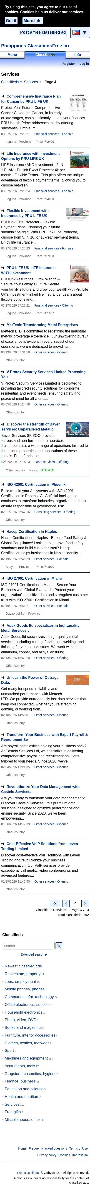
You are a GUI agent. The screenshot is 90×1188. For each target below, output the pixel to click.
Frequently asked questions (48, 1148)
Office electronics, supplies (27, 1004)
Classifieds (10, 82)
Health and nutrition (21, 1097)
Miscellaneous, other (22, 1120)
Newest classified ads (23, 966)
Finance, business (20, 1081)
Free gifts (13, 1112)
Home (22, 1148)
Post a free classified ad (43, 32)
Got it (11, 20)
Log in (84, 63)
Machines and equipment (26, 1058)
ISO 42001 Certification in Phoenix (36, 484)
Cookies (64, 1155)
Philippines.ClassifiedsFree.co (35, 45)
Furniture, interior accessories (30, 1035)
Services (31, 82)
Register (68, 63)
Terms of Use (78, 1148)
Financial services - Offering (53, 305)
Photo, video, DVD (20, 1020)
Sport (9, 1050)
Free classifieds (28, 1173)
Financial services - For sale (53, 134)
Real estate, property (22, 974)
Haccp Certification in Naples (32, 532)
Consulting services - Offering (54, 512)
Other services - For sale (51, 559)
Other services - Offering (51, 352)
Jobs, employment (20, 981)
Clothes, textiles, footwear (27, 1043)
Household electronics (24, 1012)
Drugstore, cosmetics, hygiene (31, 1074)
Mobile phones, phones (25, 989)
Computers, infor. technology (29, 997)
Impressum (80, 1155)
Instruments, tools (20, 1066)
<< (54, 903)
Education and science (24, 1089)
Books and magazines (24, 1027)
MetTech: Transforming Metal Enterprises (42, 325)
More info (33, 20)
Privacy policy (46, 1155)
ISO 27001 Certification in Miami (34, 578)
